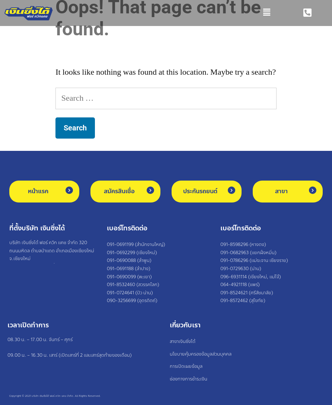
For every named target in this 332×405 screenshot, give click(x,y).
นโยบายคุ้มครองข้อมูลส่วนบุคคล (201, 354)
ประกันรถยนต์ (200, 191)
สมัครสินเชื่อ (119, 191)
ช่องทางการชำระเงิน (188, 379)
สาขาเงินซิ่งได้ (182, 341)
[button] (166, 13)
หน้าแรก (38, 191)
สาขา (281, 191)
